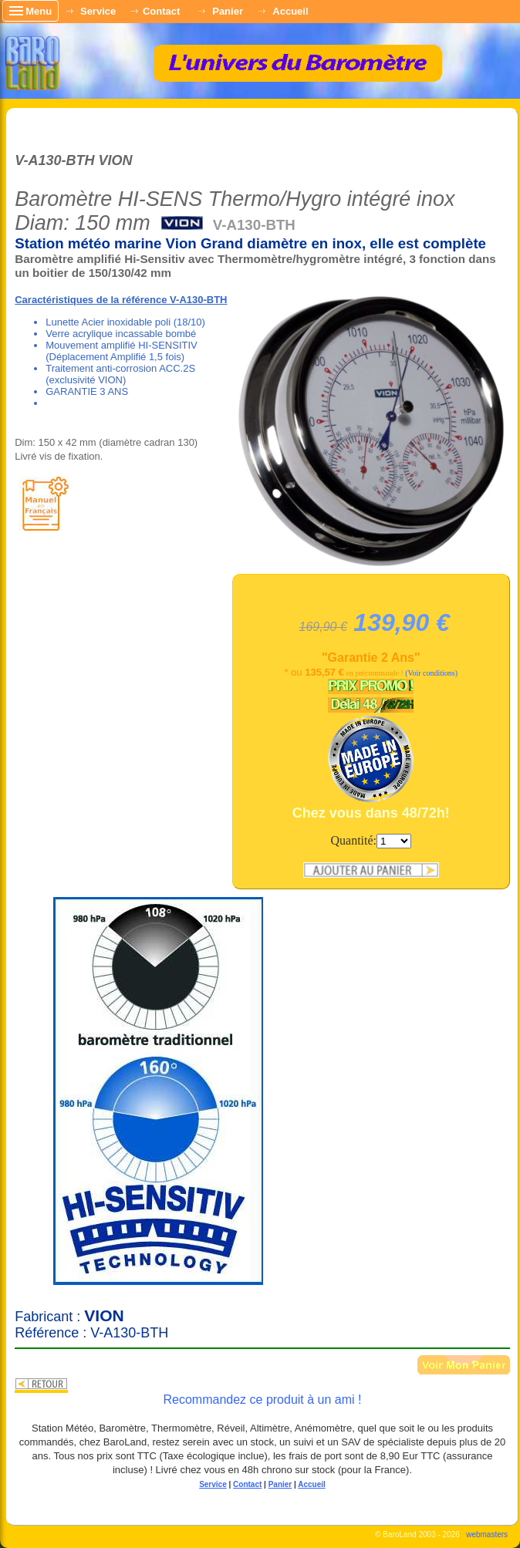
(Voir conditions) (431, 673)
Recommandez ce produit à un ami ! (262, 1399)
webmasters (487, 1534)
